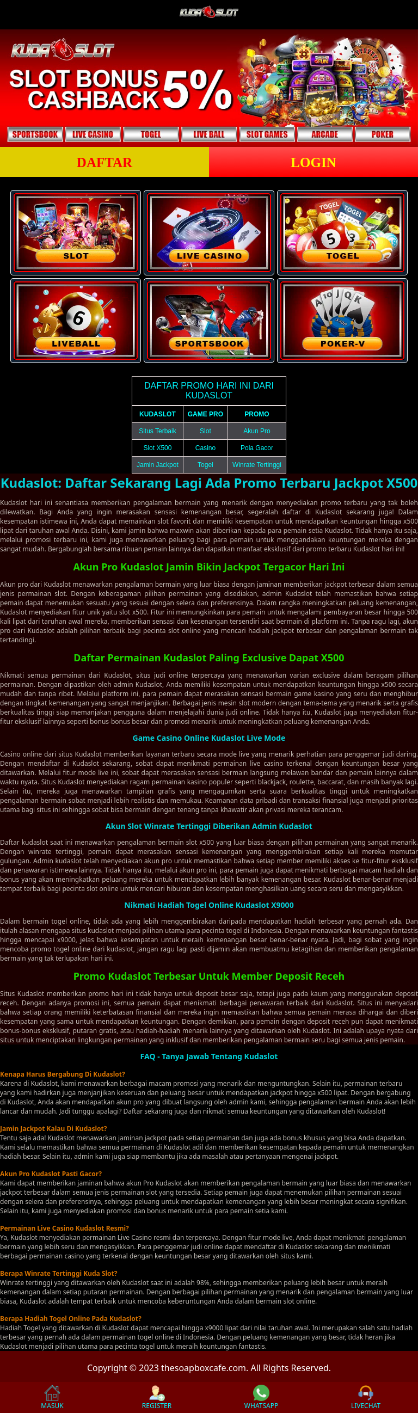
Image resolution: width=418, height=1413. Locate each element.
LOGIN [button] (313, 162)
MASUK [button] (52, 1397)
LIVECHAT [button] (365, 1397)
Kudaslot (57, 584)
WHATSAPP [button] (261, 1397)
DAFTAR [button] (104, 162)
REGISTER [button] (156, 1397)
